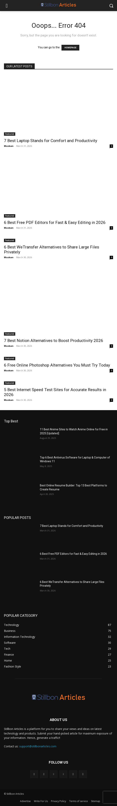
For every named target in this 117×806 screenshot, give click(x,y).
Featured (9, 134)
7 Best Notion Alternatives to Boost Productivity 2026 (53, 340)
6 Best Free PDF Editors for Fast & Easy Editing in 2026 (54, 222)
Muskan (8, 145)
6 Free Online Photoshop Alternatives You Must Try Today (57, 365)
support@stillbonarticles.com (37, 746)
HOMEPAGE (70, 47)
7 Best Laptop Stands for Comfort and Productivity (50, 140)
